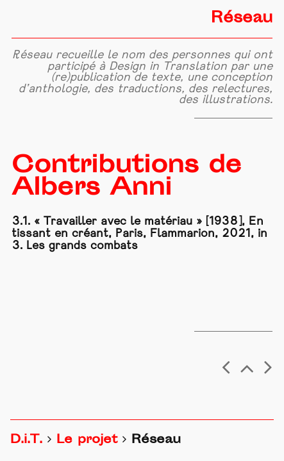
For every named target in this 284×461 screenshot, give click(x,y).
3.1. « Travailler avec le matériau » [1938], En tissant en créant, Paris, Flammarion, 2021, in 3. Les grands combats (139, 234)
